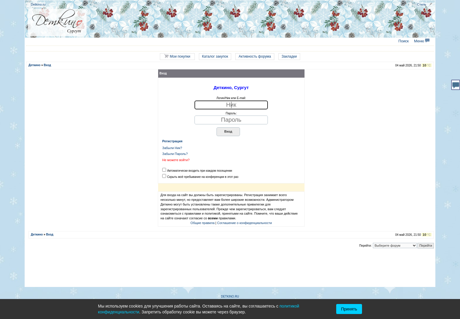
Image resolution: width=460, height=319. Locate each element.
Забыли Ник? (172, 148)
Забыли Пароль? (175, 154)
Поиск (403, 41)
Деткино (34, 65)
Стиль (421, 4)
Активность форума (255, 56)
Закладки (289, 56)
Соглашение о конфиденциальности (244, 223)
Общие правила (202, 223)
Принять (349, 309)
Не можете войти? (176, 160)
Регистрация (172, 141)
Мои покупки (177, 56)
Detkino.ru (38, 4)
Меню (421, 41)
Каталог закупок (215, 56)
